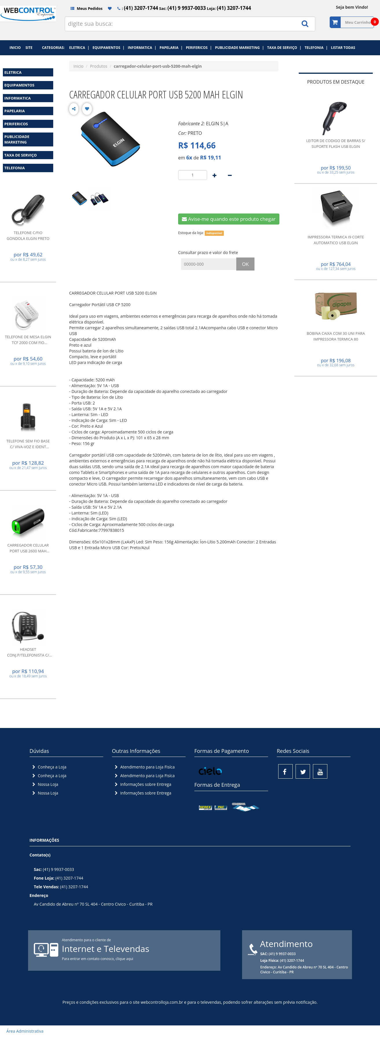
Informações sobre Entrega (142, 784)
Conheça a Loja (49, 767)
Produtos (98, 66)
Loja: (228, 8)
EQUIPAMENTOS (19, 85)
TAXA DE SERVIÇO (20, 155)
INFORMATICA (17, 98)
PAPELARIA (14, 110)
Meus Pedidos (84, 8)
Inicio (78, 66)
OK (245, 264)
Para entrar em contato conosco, (89, 958)
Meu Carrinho (358, 22)
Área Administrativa (23, 1031)
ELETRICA (13, 72)
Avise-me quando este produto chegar (229, 219)
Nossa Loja (44, 784)
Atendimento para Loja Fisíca (144, 767)
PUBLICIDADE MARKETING (16, 139)
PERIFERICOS (16, 123)
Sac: (182, 8)
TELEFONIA (14, 167)
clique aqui (124, 958)
